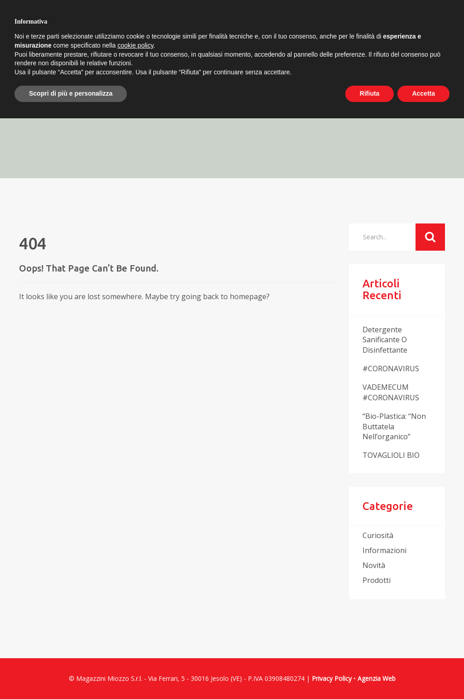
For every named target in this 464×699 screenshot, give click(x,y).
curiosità (377, 535)
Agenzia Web (377, 678)
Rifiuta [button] (370, 93)
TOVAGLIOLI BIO (391, 455)
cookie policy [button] (135, 45)
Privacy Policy (332, 678)
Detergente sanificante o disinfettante (384, 340)
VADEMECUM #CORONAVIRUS (390, 392)
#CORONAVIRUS (390, 369)
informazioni (384, 550)
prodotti (376, 580)
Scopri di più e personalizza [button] (70, 93)
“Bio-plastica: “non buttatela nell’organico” (394, 426)
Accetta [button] (423, 93)
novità (373, 565)
